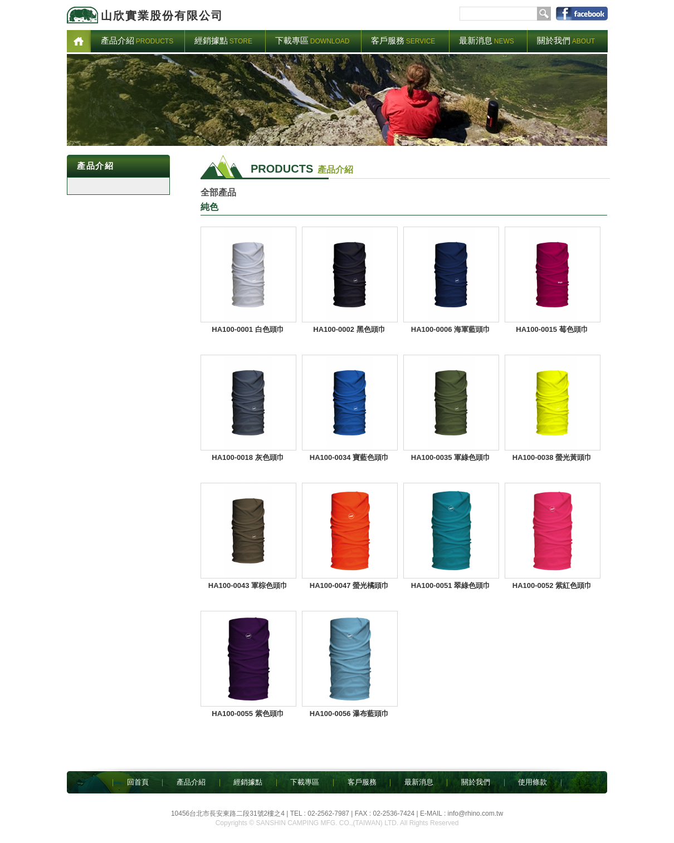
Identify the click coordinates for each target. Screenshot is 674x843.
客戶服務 (362, 782)
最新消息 (418, 782)
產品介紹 (191, 782)
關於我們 (475, 782)
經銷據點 (247, 782)
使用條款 (532, 782)
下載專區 (304, 782)
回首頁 (138, 782)
